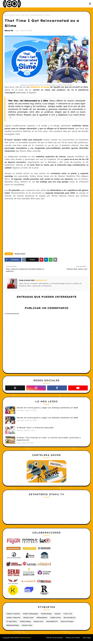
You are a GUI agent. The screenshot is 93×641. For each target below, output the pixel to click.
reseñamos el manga (39, 87)
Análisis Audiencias (13, 617)
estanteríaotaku (25, 638)
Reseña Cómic (27, 625)
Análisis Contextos (13, 614)
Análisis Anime (55, 617)
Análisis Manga (25, 621)
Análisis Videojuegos (30, 614)
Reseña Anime (15, 15)
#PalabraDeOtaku (12, 625)
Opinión (57, 614)
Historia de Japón (67, 621)
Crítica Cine (68, 614)
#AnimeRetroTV (52, 621)
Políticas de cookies (73, 638)
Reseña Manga (46, 614)
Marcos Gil (9, 30)
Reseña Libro (38, 621)
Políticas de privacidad (54, 638)
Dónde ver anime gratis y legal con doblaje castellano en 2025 (47, 408)
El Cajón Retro (11, 621)
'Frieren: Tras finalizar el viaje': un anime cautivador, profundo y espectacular (49, 439)
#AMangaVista (42, 617)
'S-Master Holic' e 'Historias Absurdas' (35, 428)
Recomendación (69, 617)
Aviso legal (87, 638)
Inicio (6, 15)
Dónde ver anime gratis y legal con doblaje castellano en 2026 (47, 418)
